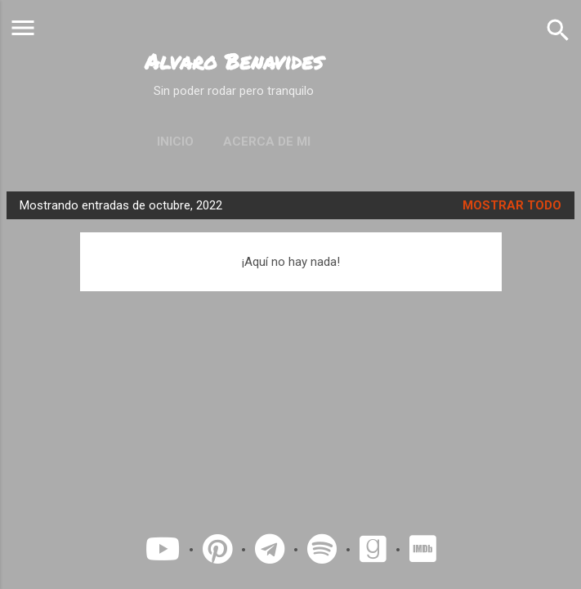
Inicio (175, 141)
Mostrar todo (512, 205)
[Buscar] (558, 29)
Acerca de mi (267, 141)
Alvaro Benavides (234, 61)
